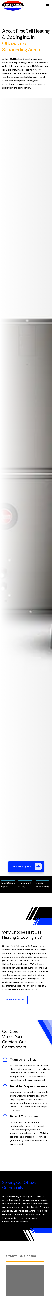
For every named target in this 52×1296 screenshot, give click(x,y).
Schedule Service (15, 999)
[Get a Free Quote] (38, 866)
